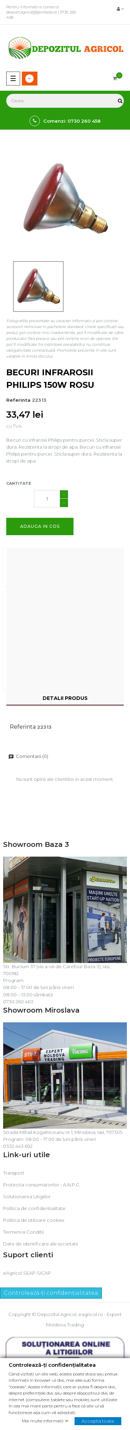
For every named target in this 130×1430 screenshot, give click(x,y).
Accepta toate (97, 1420)
